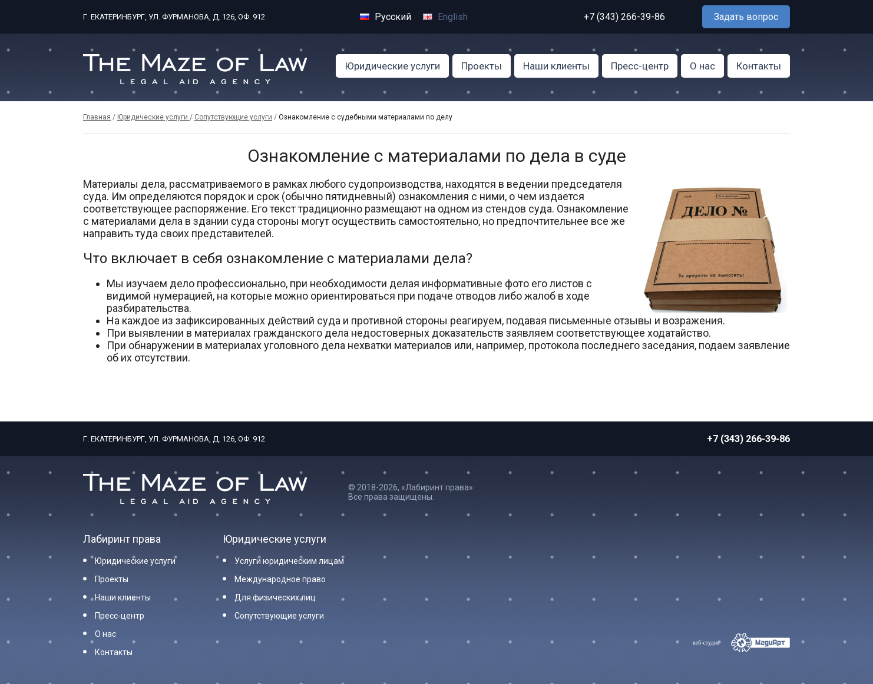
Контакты (758, 66)
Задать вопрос (746, 16)
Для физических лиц (275, 597)
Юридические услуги (392, 66)
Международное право (280, 579)
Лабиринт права (122, 539)
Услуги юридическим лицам (289, 561)
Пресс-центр (640, 66)
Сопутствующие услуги (233, 117)
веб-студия (706, 642)
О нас (702, 66)
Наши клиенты (556, 66)
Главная (97, 117)
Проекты (481, 66)
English (445, 16)
